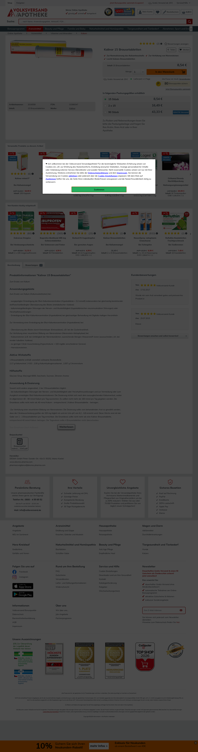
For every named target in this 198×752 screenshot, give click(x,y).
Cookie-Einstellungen (108, 65)
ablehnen (73, 65)
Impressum (122, 62)
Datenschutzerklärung (98, 62)
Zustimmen (51, 68)
